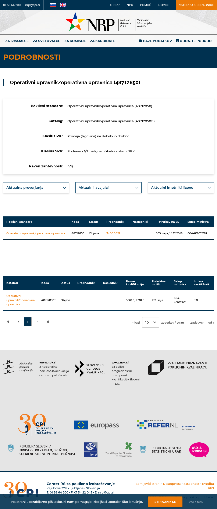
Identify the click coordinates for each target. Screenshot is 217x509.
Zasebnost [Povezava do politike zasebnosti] (191, 484)
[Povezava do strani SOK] (90, 368)
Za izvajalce (17, 41)
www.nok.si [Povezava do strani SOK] (120, 362)
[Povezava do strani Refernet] (168, 424)
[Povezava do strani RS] (43, 449)
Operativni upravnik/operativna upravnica (35, 233)
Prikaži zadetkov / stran (157, 322)
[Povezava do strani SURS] (161, 450)
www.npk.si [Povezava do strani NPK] (47, 362)
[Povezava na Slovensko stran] (53, 4)
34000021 (113, 233)
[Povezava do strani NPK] (18, 367)
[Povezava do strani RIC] (92, 449)
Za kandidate (102, 41)
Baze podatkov (157, 41)
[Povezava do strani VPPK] (177, 367)
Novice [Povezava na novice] (164, 5)
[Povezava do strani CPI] (39, 425)
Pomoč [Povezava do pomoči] (145, 5)
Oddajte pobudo (196, 41)
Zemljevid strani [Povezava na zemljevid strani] (148, 484)
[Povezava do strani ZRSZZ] (120, 449)
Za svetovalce (46, 41)
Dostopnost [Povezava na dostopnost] (172, 484)
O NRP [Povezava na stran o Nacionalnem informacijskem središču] (115, 5)
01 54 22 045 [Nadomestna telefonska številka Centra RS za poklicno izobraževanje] (83, 492)
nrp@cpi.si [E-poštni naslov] (32, 5)
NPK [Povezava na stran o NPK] (130, 5)
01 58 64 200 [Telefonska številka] (12, 5)
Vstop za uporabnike (196, 5)
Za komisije (75, 41)
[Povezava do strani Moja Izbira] (199, 449)
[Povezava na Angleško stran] (63, 4)
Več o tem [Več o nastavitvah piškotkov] (196, 501)
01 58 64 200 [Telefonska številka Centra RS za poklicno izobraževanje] (59, 492)
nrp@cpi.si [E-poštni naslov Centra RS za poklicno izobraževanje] (106, 492)
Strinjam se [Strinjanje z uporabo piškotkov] (165, 502)
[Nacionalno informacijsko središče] (108, 22)
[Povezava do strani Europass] (98, 425)
